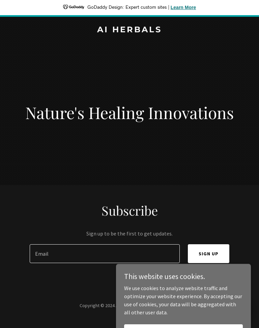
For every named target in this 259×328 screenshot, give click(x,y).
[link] (129, 30)
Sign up (209, 254)
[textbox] (105, 253)
